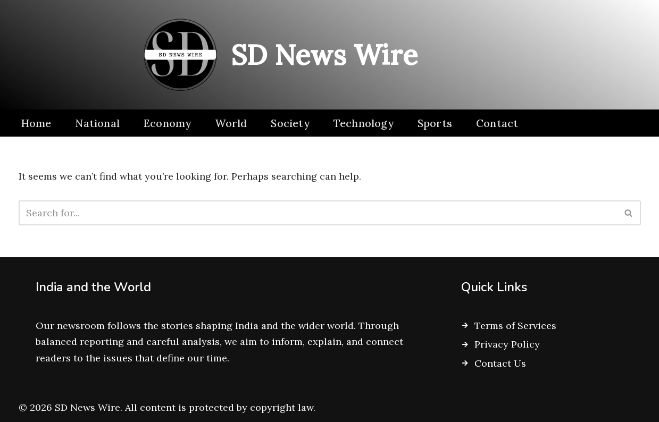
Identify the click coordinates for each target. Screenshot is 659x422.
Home (36, 123)
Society (290, 123)
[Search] (318, 212)
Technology (363, 123)
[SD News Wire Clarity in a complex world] (276, 55)
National (97, 123)
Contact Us (500, 363)
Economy (167, 123)
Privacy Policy (507, 344)
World (231, 123)
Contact (497, 123)
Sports (435, 123)
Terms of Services (515, 325)
